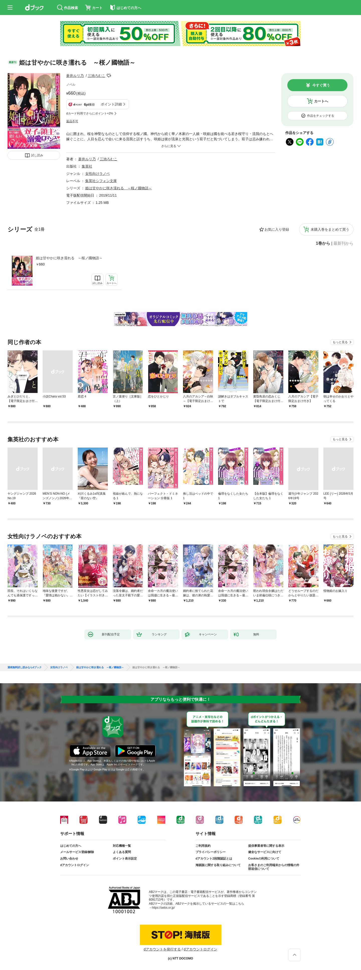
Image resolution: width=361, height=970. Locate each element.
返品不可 (72, 121)
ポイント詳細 (111, 104)
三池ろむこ (96, 76)
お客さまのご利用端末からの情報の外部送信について (273, 867)
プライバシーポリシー (211, 852)
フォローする (108, 75)
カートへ (321, 101)
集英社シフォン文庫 (101, 181)
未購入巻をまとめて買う (330, 229)
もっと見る (340, 342)
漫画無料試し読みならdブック (25, 667)
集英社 (87, 166)
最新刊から (343, 243)
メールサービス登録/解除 (77, 852)
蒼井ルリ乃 (75, 76)
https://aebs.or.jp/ (163, 907)
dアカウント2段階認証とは (214, 858)
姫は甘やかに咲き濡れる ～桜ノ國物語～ (69, 258)
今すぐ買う (321, 85)
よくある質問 (122, 852)
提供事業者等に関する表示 (266, 846)
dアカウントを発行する (162, 949)
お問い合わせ (69, 858)
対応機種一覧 (122, 846)
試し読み (37, 155)
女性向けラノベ (97, 174)
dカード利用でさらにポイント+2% (89, 113)
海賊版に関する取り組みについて (218, 865)
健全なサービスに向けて (264, 852)
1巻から (323, 243)
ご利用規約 (203, 846)
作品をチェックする (320, 115)
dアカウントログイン (74, 865)
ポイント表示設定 (125, 858)
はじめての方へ (70, 846)
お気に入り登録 (276, 229)
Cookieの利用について (263, 858)
